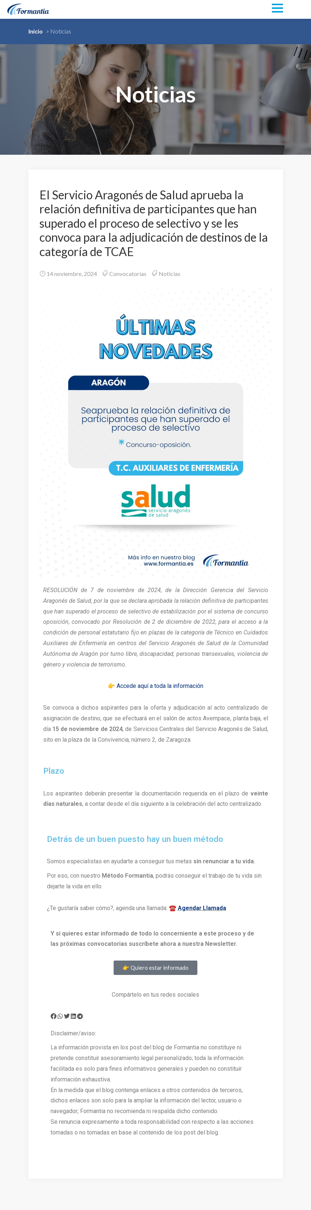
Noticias (169, 273)
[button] (53, 1016)
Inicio (35, 31)
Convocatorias (127, 273)
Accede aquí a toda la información (160, 685)
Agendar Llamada (202, 908)
